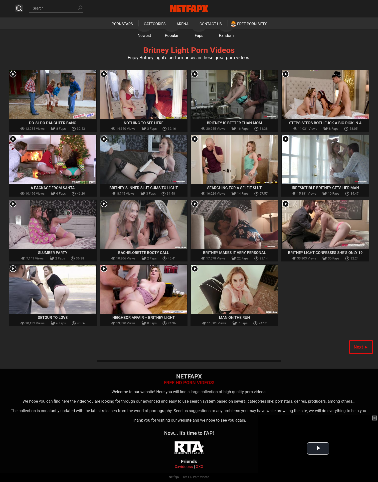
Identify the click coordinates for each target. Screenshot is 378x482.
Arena (183, 24)
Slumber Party (52, 252)
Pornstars (122, 24)
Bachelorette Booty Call (143, 252)
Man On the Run (234, 317)
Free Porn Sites (252, 24)
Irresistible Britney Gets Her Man (325, 188)
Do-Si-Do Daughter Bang (52, 123)
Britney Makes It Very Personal (234, 252)
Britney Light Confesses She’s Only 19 (325, 252)
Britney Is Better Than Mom (234, 123)
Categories (155, 24)
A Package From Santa (53, 188)
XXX (199, 466)
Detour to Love (53, 317)
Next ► (361, 347)
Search (19, 8)
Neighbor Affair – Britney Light (143, 317)
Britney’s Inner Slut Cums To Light (143, 188)
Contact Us (210, 24)
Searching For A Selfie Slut (234, 188)
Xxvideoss (184, 466)
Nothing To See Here (144, 123)
